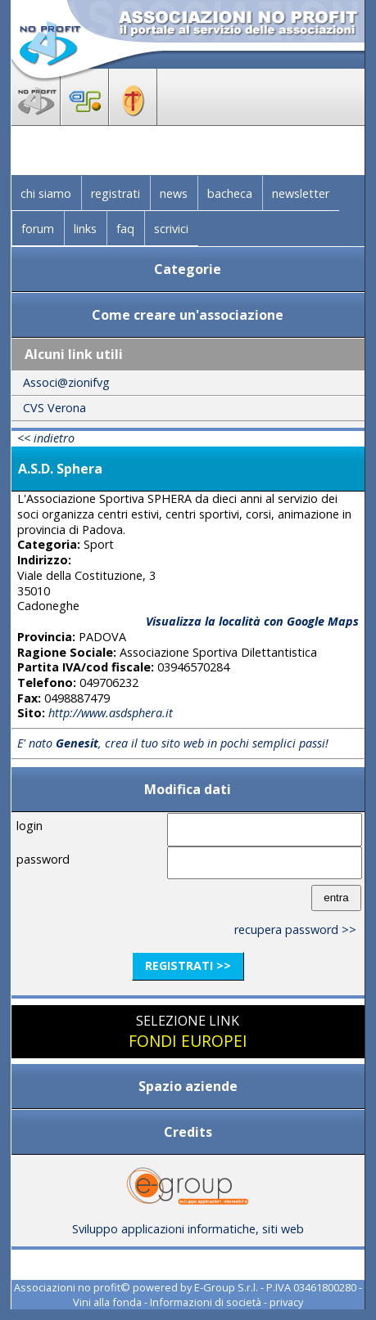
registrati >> (188, 965)
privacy (286, 1302)
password (43, 859)
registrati (115, 193)
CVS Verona (54, 407)
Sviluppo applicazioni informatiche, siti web (188, 1223)
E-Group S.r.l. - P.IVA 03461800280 (275, 1287)
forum (37, 228)
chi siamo (45, 193)
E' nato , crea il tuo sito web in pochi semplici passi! (172, 743)
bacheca (229, 193)
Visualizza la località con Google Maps (252, 621)
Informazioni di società (205, 1302)
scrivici (171, 228)
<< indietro (46, 438)
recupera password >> (295, 929)
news (174, 193)
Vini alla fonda (107, 1302)
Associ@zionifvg (66, 382)
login (29, 825)
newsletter (300, 193)
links (85, 228)
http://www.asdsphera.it (110, 713)
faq (125, 228)
